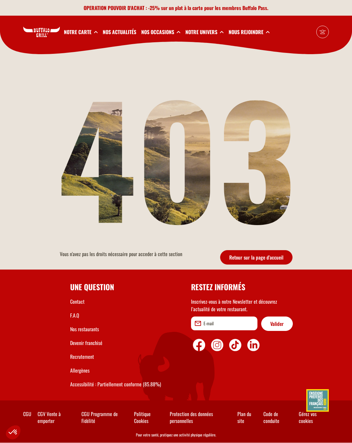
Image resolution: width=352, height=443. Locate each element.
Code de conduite (271, 417)
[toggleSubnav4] (204, 32)
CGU (27, 414)
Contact (77, 301)
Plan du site (244, 417)
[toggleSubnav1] (81, 32)
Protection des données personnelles (191, 417)
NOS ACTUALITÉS (119, 32)
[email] (224, 323)
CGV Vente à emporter (49, 417)
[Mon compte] (322, 32)
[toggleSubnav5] (249, 32)
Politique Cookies (142, 417)
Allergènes (80, 370)
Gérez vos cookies (308, 417)
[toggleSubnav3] (160, 32)
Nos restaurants (84, 329)
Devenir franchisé (86, 343)
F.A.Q (74, 315)
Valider (277, 323)
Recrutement (82, 356)
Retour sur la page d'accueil (256, 257)
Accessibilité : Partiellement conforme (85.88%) (115, 384)
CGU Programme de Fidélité (99, 417)
